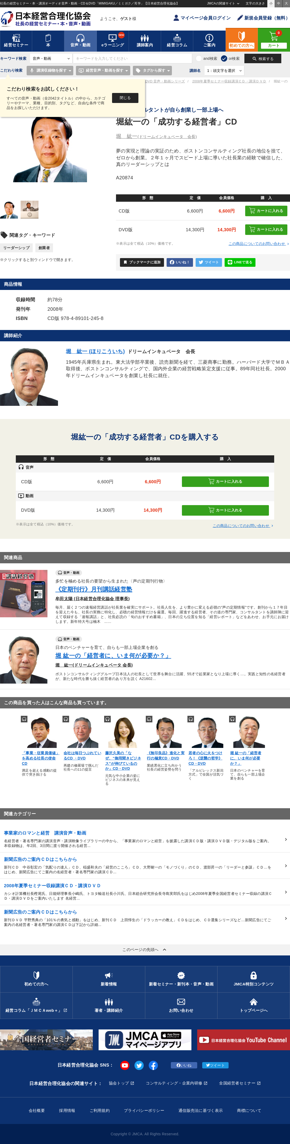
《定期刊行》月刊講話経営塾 (93, 589)
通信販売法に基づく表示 (200, 1110)
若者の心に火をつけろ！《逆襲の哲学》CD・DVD (205, 758)
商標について (249, 1110)
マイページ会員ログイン (202, 18)
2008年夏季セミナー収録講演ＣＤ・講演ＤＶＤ (229, 81)
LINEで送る (240, 262)
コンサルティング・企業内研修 (174, 1083)
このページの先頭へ (145, 949)
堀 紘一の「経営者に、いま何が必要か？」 (113, 655)
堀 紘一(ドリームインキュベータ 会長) (94, 665)
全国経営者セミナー (237, 1083)
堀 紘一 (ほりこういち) (95, 351)
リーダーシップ (16, 248)
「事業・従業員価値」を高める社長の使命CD (41, 758)
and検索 (210, 58)
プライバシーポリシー (144, 1110)
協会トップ (119, 1083)
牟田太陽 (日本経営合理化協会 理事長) (92, 598)
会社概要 (37, 1110)
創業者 (44, 248)
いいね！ (180, 262)
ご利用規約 (100, 1110)
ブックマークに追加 (142, 262)
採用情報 (67, 1110)
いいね (184, 1065)
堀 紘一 (156, 136)
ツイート (209, 262)
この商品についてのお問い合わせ (259, 243)
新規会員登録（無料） (263, 18)
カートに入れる (266, 211)
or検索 (234, 58)
